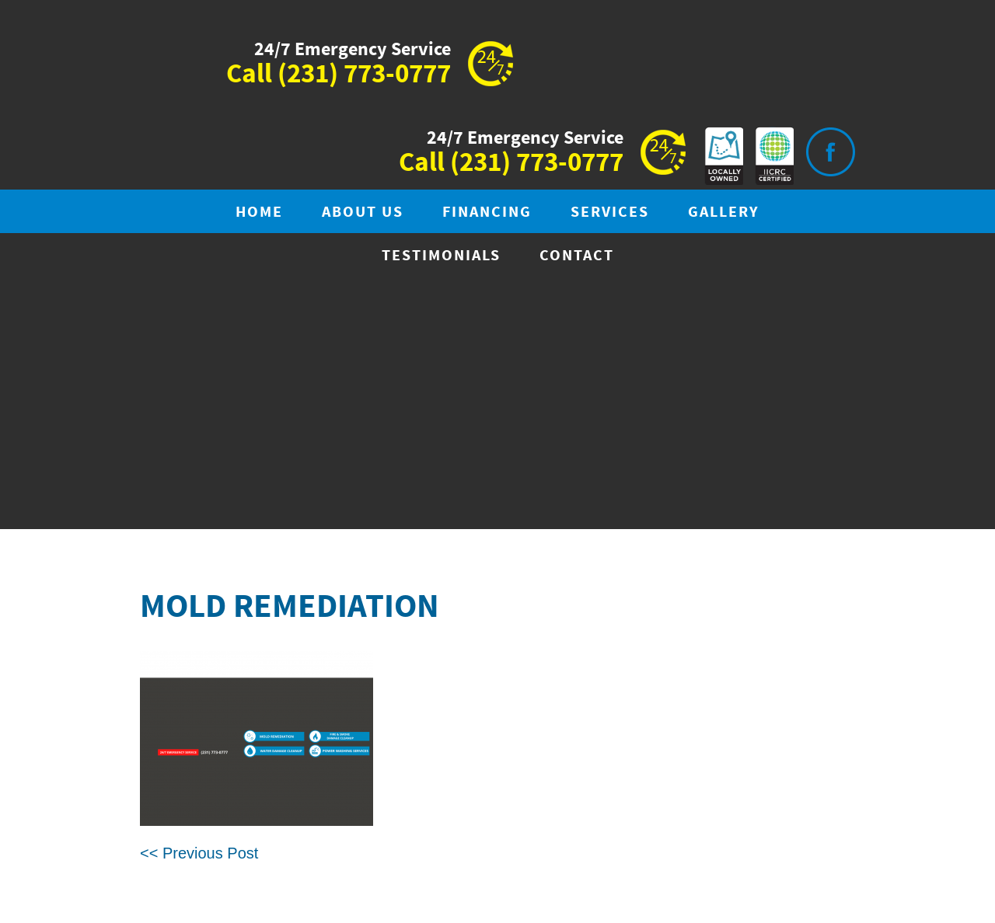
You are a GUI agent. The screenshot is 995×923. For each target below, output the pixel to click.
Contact (576, 256)
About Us (362, 212)
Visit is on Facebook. (830, 151)
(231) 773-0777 (364, 74)
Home (259, 212)
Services (610, 212)
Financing (487, 212)
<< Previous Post (199, 853)
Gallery (723, 212)
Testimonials (441, 256)
